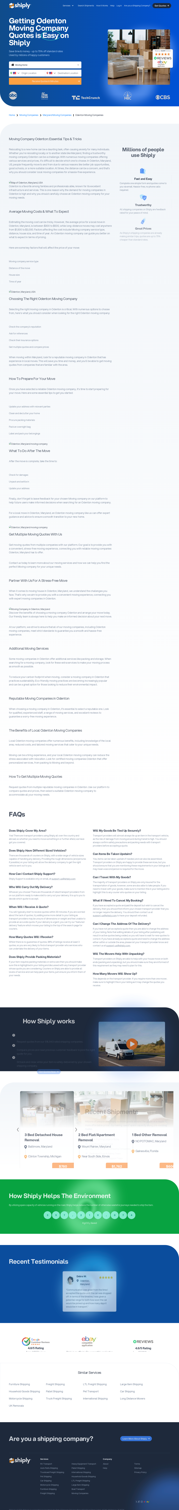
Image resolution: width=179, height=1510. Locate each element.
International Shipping (95, 1398)
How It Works (102, 5)
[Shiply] (20, 6)
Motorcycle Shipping (20, 1398)
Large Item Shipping (131, 1384)
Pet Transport (91, 1391)
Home (12, 115)
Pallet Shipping (54, 1391)
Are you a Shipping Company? (137, 5)
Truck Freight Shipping (59, 1398)
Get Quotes (162, 5)
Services (68, 5)
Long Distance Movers (132, 1398)
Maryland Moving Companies (57, 115)
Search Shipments (86, 5)
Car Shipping (127, 1391)
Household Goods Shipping (24, 1391)
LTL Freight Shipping (95, 1384)
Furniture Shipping (19, 1384)
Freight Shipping (55, 1384)
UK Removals (16, 1405)
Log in (119, 5)
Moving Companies (28, 115)
